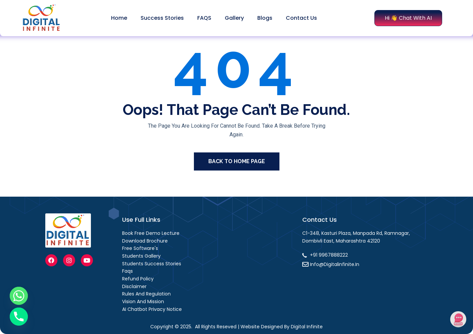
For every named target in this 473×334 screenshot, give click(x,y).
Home (119, 18)
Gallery (234, 18)
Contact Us (301, 18)
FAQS (204, 18)
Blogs (264, 18)
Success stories (162, 18)
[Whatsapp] (19, 296)
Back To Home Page (236, 161)
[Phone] (19, 317)
